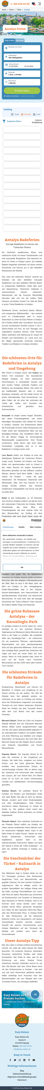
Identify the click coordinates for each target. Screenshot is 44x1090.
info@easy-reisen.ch (22, 1049)
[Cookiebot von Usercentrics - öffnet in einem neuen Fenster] (31, 520)
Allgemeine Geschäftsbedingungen (21, 1077)
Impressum (22, 1080)
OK (22, 567)
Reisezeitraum (13, 64)
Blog (22, 1071)
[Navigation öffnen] (39, 3)
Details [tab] (22, 527)
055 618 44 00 (20, 3)
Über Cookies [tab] (35, 527)
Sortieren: (38, 120)
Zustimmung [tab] (8, 527)
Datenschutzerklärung (22, 1074)
